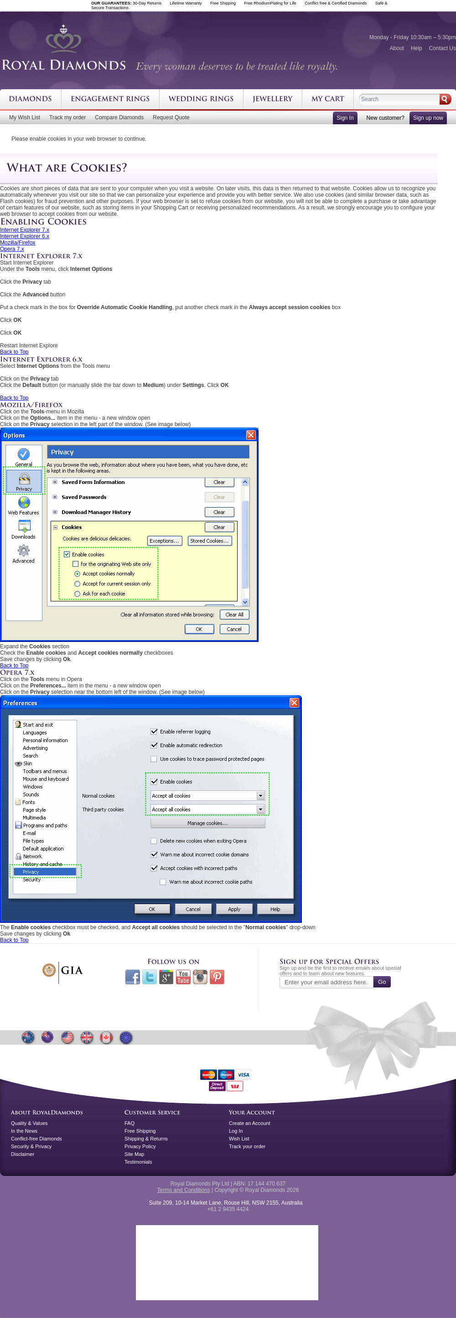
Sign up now (428, 118)
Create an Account (249, 1123)
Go (382, 981)
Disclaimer (22, 1154)
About (397, 48)
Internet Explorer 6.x (24, 236)
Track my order (67, 117)
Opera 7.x (12, 249)
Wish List (239, 1138)
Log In (236, 1131)
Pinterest (217, 977)
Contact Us (442, 48)
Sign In (345, 118)
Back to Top (14, 352)
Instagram (200, 977)
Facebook (132, 977)
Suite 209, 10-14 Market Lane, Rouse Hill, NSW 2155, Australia (226, 1203)
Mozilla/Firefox (17, 242)
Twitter (149, 977)
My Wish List (24, 117)
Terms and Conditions (183, 1190)
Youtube (183, 977)
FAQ (129, 1123)
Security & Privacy (31, 1146)
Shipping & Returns (146, 1138)
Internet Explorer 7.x (24, 230)
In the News (24, 1131)
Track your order (247, 1146)
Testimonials (138, 1162)
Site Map (134, 1154)
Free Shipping (140, 1131)
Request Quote (171, 117)
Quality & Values (29, 1123)
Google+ (166, 977)
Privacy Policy (139, 1146)
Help (416, 48)
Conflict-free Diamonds (36, 1138)
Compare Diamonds (119, 117)
